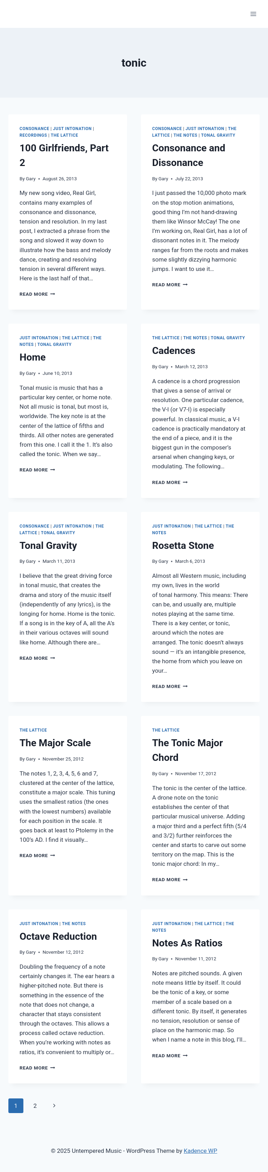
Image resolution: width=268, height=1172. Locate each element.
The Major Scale (55, 743)
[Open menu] (253, 13)
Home (33, 357)
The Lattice (64, 135)
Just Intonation (72, 128)
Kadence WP (200, 1150)
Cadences (173, 350)
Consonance (34, 128)
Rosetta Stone (183, 545)
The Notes (185, 135)
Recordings (33, 135)
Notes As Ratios (187, 943)
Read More (37, 294)
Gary (31, 178)
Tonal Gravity (218, 135)
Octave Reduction (58, 936)
